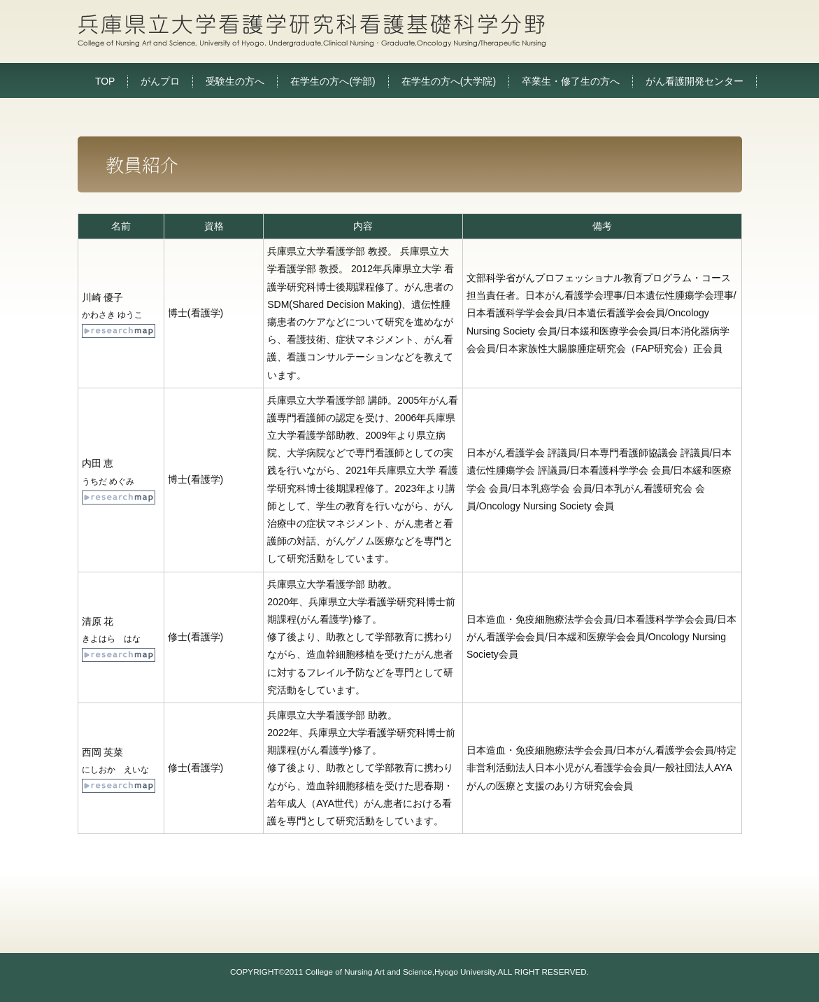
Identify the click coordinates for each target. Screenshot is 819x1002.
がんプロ (160, 81)
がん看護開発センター (694, 81)
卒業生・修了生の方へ (571, 81)
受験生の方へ (235, 81)
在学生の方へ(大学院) (448, 81)
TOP (105, 81)
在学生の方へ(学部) (332, 81)
